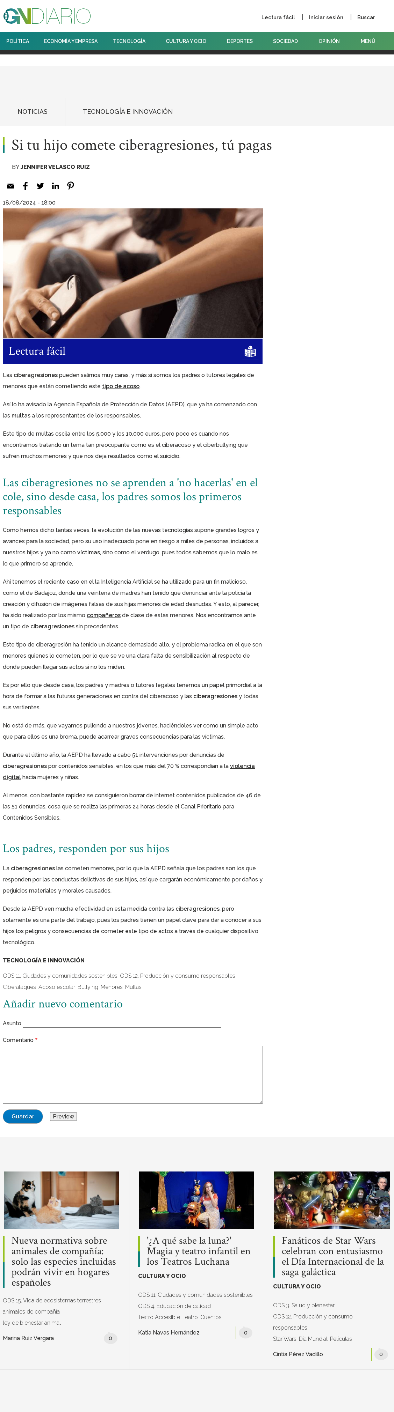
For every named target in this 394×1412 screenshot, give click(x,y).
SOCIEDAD (288, 41)
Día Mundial (313, 1339)
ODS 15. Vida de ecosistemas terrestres (52, 1300)
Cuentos (211, 1317)
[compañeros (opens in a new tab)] (104, 615)
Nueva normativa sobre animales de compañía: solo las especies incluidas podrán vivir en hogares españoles (64, 1262)
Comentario (18, 1040)
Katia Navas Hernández (169, 1332)
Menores (112, 987)
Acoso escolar (56, 987)
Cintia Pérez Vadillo (298, 1354)
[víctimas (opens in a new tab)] (88, 552)
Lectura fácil (278, 17)
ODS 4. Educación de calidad (174, 1306)
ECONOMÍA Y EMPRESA (71, 41)
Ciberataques (19, 987)
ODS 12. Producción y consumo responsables (177, 976)
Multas (133, 987)
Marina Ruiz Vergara (28, 1338)
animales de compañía (31, 1311)
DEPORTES (242, 41)
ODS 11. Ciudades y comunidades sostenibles (60, 976)
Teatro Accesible (159, 1317)
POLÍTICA (17, 41)
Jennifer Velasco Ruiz (55, 167)
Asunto (12, 1023)
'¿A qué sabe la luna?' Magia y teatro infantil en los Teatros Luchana (199, 1251)
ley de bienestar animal (32, 1322)
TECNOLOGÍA (132, 41)
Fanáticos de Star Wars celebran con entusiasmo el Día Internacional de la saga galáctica (333, 1257)
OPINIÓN (329, 41)
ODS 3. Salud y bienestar (304, 1305)
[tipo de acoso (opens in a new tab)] (120, 386)
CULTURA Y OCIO (189, 41)
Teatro (190, 1317)
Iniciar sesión (326, 17)
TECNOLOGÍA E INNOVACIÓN (128, 111)
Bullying (88, 987)
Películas (341, 1339)
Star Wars (284, 1339)
